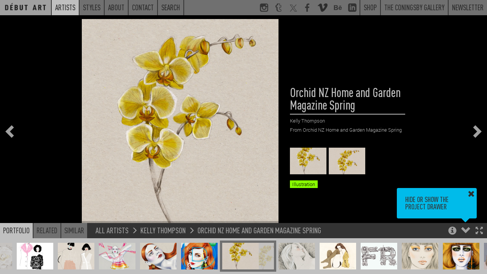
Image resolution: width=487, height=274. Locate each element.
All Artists (112, 230)
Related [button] (47, 230)
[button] (479, 231)
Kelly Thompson (163, 230)
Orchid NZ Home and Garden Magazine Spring (259, 230)
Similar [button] (74, 230)
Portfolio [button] (16, 230)
